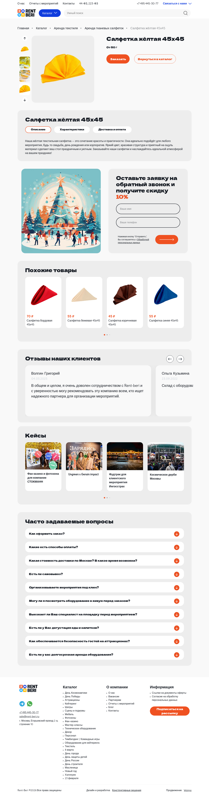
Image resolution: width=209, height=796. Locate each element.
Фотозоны (70, 717)
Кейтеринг (70, 703)
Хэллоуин (70, 774)
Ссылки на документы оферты (169, 692)
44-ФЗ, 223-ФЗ (88, 3)
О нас (21, 3)
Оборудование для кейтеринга (82, 742)
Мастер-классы (73, 724)
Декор (68, 731)
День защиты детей (76, 756)
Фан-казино (71, 721)
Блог (111, 707)
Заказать (118, 59)
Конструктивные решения (126, 790)
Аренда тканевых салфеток (104, 28)
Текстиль (70, 746)
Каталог (41, 28)
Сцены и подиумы (75, 710)
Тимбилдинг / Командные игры (82, 739)
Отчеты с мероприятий (43, 3)
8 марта (69, 749)
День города (72, 753)
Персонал (70, 735)
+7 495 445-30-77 (147, 3)
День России (72, 760)
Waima (187, 790)
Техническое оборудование (80, 728)
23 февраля (71, 778)
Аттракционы (72, 699)
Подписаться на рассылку (170, 711)
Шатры (69, 707)
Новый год (71, 771)
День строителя (74, 764)
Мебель (69, 714)
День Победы (72, 696)
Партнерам (114, 699)
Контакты (69, 3)
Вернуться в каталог (155, 59)
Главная (23, 28)
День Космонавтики (76, 692)
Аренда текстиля (66, 28)
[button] (24, 38)
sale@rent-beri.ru (29, 716)
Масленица (71, 767)
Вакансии (113, 696)
